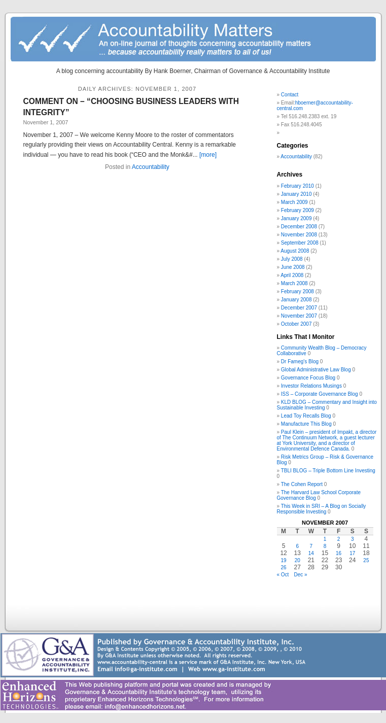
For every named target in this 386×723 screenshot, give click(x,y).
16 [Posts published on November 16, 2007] (338, 553)
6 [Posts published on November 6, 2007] (297, 546)
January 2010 (296, 194)
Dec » (300, 574)
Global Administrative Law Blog (316, 369)
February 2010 (297, 186)
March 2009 (294, 202)
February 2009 (297, 210)
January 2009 (296, 218)
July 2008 (292, 259)
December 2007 (299, 308)
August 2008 (294, 251)
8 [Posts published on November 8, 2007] (325, 546)
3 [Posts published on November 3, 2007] (352, 539)
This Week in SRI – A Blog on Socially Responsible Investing (321, 508)
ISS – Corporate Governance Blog (319, 394)
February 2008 (297, 291)
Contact (289, 94)
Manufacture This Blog (306, 424)
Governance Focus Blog (308, 378)
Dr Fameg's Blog (300, 361)
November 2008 (299, 234)
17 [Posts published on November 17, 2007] (352, 553)
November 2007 (299, 316)
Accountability (150, 166)
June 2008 (293, 267)
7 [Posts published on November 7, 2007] (311, 546)
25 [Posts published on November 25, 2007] (366, 560)
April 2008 (291, 275)
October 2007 (296, 324)
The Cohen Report (302, 484)
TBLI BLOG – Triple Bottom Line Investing (328, 470)
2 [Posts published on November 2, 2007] (338, 539)
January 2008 (296, 299)
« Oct (283, 574)
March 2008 (294, 283)
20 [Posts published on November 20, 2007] (297, 560)
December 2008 (299, 226)
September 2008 (300, 243)
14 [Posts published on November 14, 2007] (311, 553)
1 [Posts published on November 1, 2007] (325, 539)
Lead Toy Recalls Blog (306, 416)
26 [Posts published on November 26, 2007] (284, 567)
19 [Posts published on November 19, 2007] (284, 560)
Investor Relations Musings (311, 386)
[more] (208, 154)
